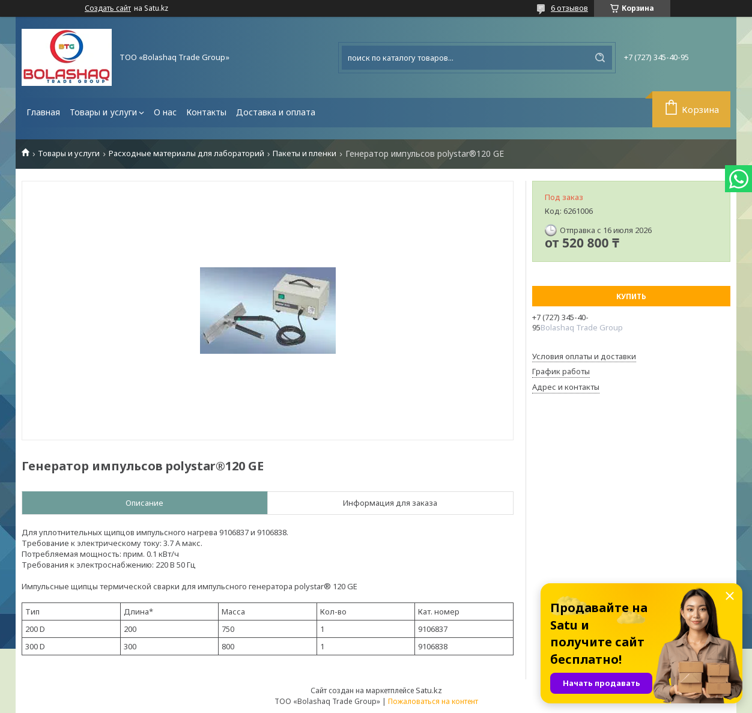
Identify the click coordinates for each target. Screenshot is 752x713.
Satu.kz (429, 690)
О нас (165, 112)
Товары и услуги (103, 112)
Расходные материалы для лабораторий (186, 153)
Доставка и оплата (275, 112)
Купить (631, 296)
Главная (43, 112)
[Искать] (600, 58)
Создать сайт (108, 8)
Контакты (206, 112)
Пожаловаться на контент (433, 701)
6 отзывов (569, 7)
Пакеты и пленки (304, 153)
